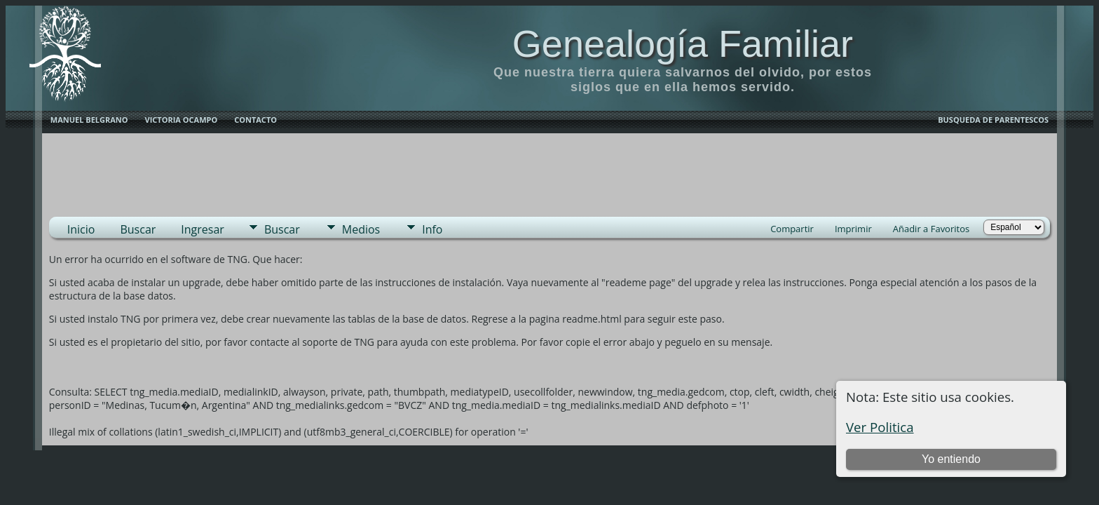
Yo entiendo (951, 459)
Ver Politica (880, 427)
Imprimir (853, 228)
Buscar (138, 229)
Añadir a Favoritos (931, 228)
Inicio (81, 229)
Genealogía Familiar (682, 43)
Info (432, 229)
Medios (361, 229)
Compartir (792, 228)
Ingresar (202, 229)
